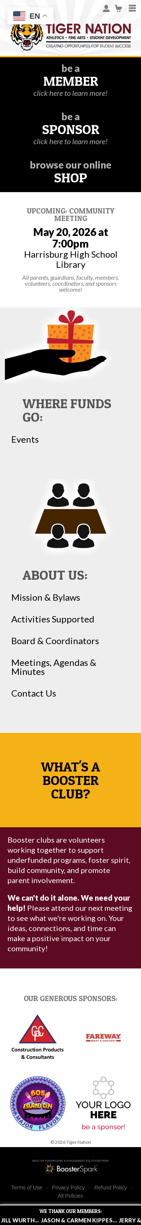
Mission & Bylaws (45, 597)
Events (25, 439)
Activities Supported (52, 619)
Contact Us (33, 693)
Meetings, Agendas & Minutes (53, 667)
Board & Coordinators (55, 640)
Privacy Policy (68, 1188)
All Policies (70, 1196)
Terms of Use (26, 1188)
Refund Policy (110, 1188)
